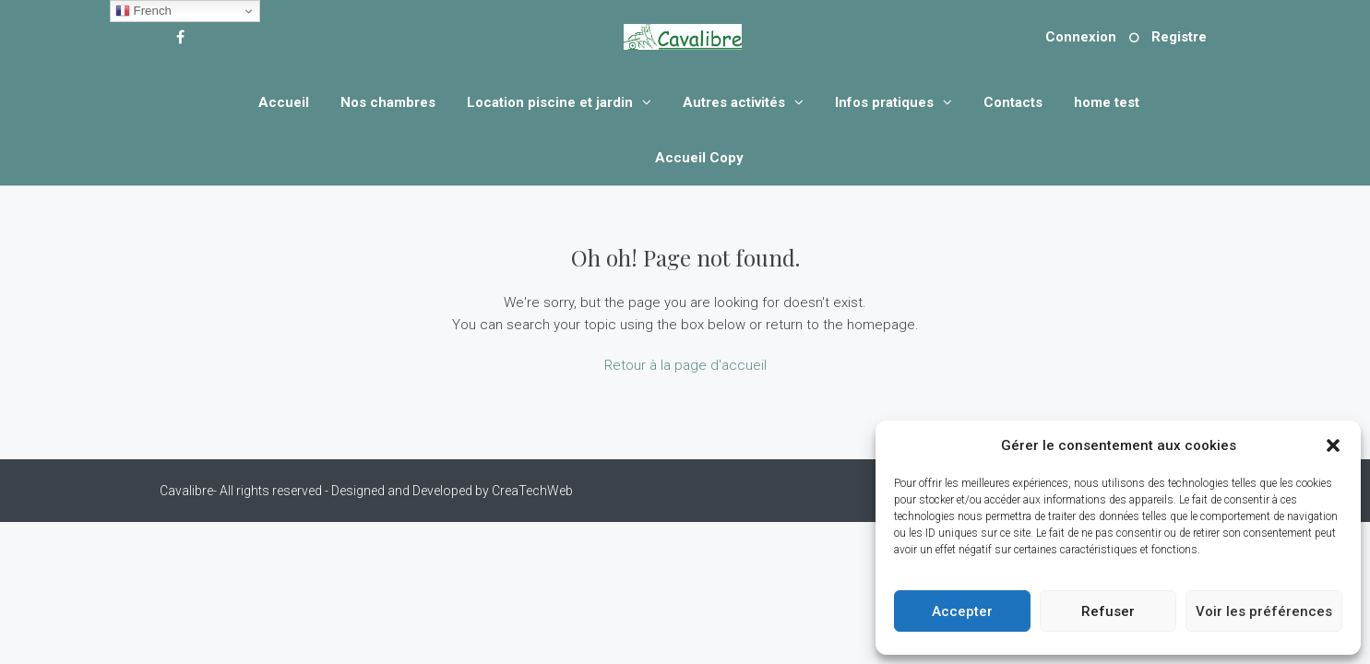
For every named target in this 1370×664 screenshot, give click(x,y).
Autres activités (734, 102)
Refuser (1108, 611)
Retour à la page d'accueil (685, 365)
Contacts (1012, 102)
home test (1106, 102)
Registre (1179, 37)
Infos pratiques (884, 102)
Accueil (283, 102)
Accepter (962, 611)
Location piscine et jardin (550, 102)
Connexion (1080, 37)
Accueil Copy (699, 157)
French (143, 11)
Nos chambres (387, 102)
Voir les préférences (1264, 611)
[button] (1333, 445)
